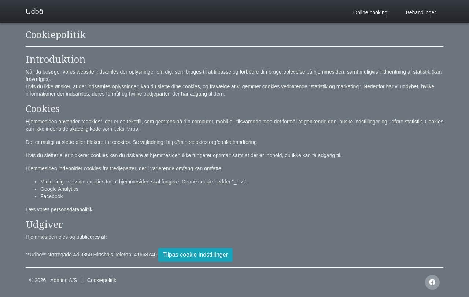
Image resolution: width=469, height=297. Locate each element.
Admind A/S (63, 280)
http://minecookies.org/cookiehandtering (211, 142)
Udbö (34, 11)
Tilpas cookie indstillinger (195, 255)
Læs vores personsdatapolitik (59, 209)
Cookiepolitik (101, 280)
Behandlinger (421, 12)
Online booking (370, 12)
